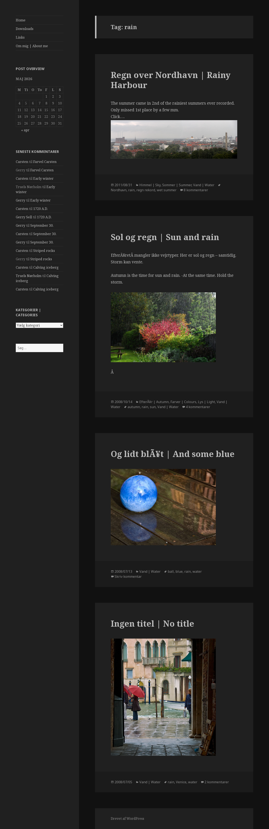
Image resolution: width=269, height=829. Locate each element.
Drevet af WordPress (127, 818)
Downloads (24, 28)
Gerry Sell (24, 217)
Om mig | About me (32, 46)
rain (131, 190)
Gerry (20, 200)
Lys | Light (206, 402)
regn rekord (145, 190)
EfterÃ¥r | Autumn (154, 402)
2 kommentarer (216, 782)
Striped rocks (44, 250)
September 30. (42, 225)
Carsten (22, 161)
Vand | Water (203, 185)
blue (179, 571)
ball (171, 571)
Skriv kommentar (128, 576)
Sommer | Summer (176, 185)
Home (20, 20)
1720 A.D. (40, 208)
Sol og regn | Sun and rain (165, 236)
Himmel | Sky (150, 185)
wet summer (167, 190)
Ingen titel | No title (152, 623)
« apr (25, 130)
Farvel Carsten (45, 161)
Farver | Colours (183, 402)
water (197, 571)
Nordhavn (119, 190)
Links (20, 37)
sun (153, 407)
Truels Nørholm (28, 275)
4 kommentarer (198, 407)
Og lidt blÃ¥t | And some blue (173, 453)
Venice (181, 782)
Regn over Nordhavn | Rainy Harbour (171, 79)
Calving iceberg (46, 267)
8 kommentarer (196, 190)
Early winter (43, 178)
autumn (134, 407)
